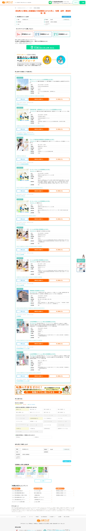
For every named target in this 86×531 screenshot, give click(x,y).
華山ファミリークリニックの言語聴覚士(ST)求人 (41, 79)
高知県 (25, 404)
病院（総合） (33, 409)
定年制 (27, 215)
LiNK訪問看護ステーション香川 (23, 348)
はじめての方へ (23, 516)
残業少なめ (32, 187)
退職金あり (36, 246)
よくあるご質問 (37, 501)
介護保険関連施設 (34, 418)
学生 (16, 475)
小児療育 (18, 428)
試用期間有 (30, 215)
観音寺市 (35, 292)
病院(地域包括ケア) (20, 415)
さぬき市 (35, 81)
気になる (22, 99)
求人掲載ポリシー (53, 516)
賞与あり (18, 187)
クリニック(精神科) (20, 418)
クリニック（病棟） (62, 415)
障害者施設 (18, 431)
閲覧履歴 (55, 3)
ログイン (76, 2)
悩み (42, 475)
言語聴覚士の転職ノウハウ (61, 495)
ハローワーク (31, 516)
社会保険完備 (37, 187)
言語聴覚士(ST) (19, 404)
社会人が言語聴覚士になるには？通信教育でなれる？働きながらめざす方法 (31, 473)
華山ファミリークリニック (23, 104)
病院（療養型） (19, 412)
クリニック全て (33, 415)
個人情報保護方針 (44, 516)
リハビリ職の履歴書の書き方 (17, 490)
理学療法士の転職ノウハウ (61, 490)
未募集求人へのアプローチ (39, 497)
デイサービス (19, 421)
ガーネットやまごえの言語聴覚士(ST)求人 (40, 169)
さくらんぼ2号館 (21, 254)
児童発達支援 (47, 428)
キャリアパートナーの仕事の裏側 (18, 501)
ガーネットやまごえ (21, 195)
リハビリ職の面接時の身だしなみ (18, 497)
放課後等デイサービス (63, 428)
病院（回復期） (61, 409)
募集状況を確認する (38, 99)
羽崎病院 (19, 316)
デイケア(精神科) (47, 418)
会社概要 (59, 516)
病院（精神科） (61, 412)
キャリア (40, 475)
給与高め (21, 308)
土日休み (27, 340)
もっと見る (42, 480)
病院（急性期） (47, 409)
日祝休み (27, 246)
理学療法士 (18, 437)
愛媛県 (32, 141)
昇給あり (41, 187)
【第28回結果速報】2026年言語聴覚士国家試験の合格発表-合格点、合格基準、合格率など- (20, 473)
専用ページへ (81, 265)
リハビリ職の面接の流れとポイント (18, 499)
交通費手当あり (27, 187)
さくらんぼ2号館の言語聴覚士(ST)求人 (39, 229)
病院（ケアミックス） (34, 412)
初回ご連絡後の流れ (38, 492)
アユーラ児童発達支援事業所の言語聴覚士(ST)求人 (42, 139)
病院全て (18, 409)
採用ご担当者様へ (67, 516)
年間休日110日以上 (41, 308)
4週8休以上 (35, 340)
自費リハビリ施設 (34, 431)
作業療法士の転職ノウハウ (61, 492)
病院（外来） (47, 412)
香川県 (32, 81)
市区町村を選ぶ (66, 19)
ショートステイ (47, 425)
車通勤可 (34, 215)
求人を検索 (51, 3)
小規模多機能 (61, 425)
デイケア (60, 418)
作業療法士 (37, 437)
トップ (17, 516)
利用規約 (37, 516)
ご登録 (83, 2)
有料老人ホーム (33, 425)
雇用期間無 (40, 277)
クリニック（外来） (48, 415)
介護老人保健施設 (31, 404)
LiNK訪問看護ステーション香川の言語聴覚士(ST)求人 (43, 321)
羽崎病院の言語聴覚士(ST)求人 (37, 290)
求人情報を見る (59, 99)
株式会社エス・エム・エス (31, 530)
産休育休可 (38, 372)
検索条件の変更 (67, 16)
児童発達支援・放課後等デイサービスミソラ (26, 134)
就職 (30, 475)
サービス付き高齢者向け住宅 (22, 425)
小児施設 (32, 428)
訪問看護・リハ (33, 421)
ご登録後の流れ (37, 495)
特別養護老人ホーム (62, 421)
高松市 (34, 111)
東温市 (34, 231)
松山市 (34, 141)
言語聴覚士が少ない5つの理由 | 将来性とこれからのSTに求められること (43, 473)
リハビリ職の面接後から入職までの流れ (19, 495)
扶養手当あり (22, 187)
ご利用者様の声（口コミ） (39, 499)
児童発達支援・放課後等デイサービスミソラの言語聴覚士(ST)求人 (46, 109)
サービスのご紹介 (37, 490)
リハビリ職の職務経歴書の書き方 (18, 492)
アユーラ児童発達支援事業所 (23, 164)
